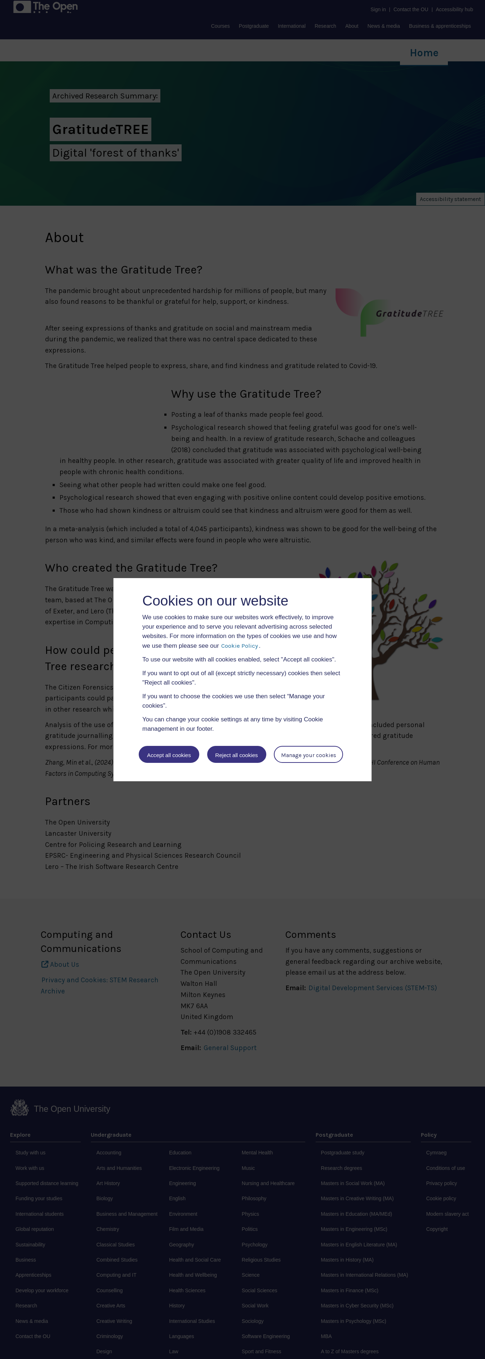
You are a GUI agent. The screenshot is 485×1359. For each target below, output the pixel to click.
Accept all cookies (169, 755)
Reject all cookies (236, 755)
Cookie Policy (239, 645)
